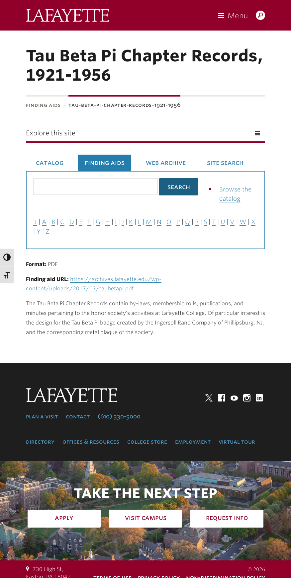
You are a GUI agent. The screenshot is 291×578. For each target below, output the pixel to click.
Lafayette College (67, 17)
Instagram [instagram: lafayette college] (246, 397)
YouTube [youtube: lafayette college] (234, 397)
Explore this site (50, 133)
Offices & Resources (90, 441)
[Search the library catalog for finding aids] (95, 186)
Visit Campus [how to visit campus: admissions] (145, 518)
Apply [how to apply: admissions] (64, 518)
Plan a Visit (42, 416)
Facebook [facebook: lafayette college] (221, 397)
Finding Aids (43, 105)
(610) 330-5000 (119, 416)
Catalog (49, 163)
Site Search (225, 163)
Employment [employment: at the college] (193, 441)
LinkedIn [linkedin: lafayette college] (259, 397)
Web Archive (166, 163)
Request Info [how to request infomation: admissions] (227, 518)
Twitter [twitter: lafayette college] (209, 397)
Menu (238, 15)
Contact (78, 416)
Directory (40, 441)
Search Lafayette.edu (260, 16)
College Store (147, 441)
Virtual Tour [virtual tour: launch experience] (237, 441)
